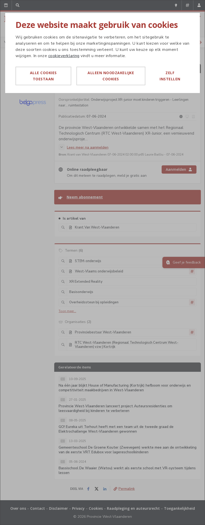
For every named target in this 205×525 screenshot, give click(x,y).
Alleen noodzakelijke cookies (111, 75)
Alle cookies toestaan (43, 75)
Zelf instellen (170, 75)
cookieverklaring (64, 56)
